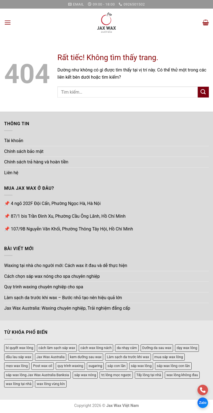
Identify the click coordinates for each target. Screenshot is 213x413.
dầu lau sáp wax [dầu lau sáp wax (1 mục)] (18, 357)
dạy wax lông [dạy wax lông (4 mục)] (187, 347)
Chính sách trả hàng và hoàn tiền (36, 162)
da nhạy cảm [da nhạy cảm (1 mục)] (127, 347)
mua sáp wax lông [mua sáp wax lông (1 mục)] (168, 357)
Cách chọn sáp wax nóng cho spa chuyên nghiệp (52, 276)
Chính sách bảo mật (24, 151)
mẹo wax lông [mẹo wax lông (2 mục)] (17, 365)
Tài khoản (13, 140)
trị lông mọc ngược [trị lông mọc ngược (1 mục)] (116, 375)
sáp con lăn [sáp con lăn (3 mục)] (116, 365)
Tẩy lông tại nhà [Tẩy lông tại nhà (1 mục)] (148, 375)
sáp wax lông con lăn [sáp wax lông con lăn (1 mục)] (173, 365)
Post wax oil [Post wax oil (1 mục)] (42, 365)
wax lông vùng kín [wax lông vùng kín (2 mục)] (51, 383)
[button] (7, 22)
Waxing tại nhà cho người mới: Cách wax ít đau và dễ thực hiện (65, 265)
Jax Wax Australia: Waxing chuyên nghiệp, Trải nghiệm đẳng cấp (67, 308)
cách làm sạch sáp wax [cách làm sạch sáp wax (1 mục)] (57, 347)
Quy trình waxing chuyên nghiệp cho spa (43, 286)
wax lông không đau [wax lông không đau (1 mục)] (182, 375)
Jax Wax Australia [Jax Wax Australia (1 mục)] (51, 357)
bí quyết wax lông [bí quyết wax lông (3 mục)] (19, 347)
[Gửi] (203, 91)
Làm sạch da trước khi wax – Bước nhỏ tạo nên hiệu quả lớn (63, 297)
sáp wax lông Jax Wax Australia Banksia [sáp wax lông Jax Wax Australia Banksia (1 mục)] (37, 375)
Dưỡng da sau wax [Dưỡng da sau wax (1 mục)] (156, 347)
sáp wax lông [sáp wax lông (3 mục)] (141, 365)
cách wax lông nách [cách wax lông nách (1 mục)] (95, 347)
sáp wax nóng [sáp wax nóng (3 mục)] (85, 375)
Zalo (203, 403)
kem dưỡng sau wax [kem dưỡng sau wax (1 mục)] (86, 357)
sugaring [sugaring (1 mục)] (95, 365)
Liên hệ (11, 172)
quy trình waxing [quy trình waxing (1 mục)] (70, 365)
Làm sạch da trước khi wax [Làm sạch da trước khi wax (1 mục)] (128, 357)
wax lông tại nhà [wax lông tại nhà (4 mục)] (18, 383)
